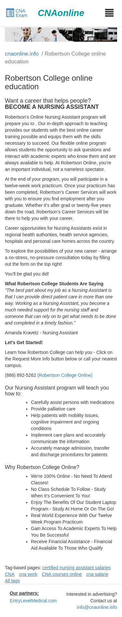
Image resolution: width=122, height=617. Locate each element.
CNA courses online (62, 574)
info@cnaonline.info (97, 607)
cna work (28, 574)
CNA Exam (16, 13)
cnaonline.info (22, 54)
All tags (12, 580)
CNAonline (61, 13)
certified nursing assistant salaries (76, 567)
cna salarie (97, 574)
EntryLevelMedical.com (33, 600)
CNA (10, 574)
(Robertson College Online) (65, 375)
